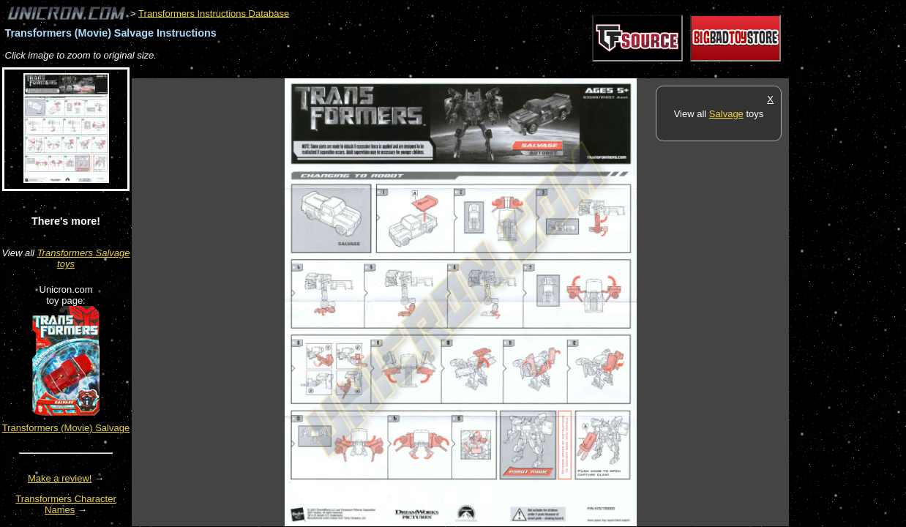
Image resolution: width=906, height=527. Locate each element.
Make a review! (59, 478)
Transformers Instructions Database (213, 12)
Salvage (726, 113)
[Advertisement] (398, 70)
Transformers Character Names (65, 504)
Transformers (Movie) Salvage (66, 427)
